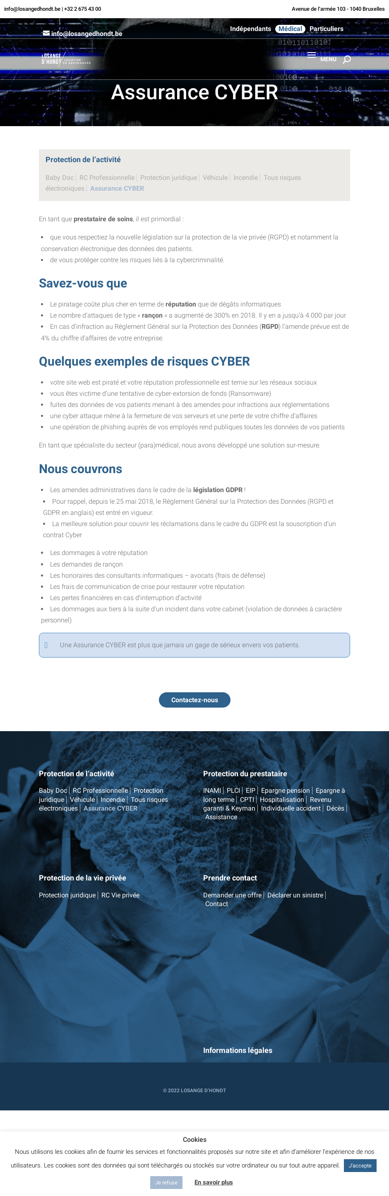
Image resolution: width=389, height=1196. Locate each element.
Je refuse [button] (166, 1182)
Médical (290, 29)
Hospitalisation (282, 800)
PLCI (233, 790)
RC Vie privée (120, 895)
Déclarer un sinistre (295, 895)
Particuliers (326, 29)
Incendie (245, 178)
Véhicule (215, 178)
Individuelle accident (291, 808)
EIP (250, 790)
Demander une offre (232, 895)
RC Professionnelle (106, 178)
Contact (216, 904)
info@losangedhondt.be (32, 9)
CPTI (247, 800)
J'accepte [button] (360, 1166)
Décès (335, 808)
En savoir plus (213, 1182)
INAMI (212, 790)
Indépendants (250, 29)
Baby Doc (60, 178)
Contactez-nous (194, 700)
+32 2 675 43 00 (82, 9)
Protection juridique (168, 178)
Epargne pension (285, 790)
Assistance (221, 817)
